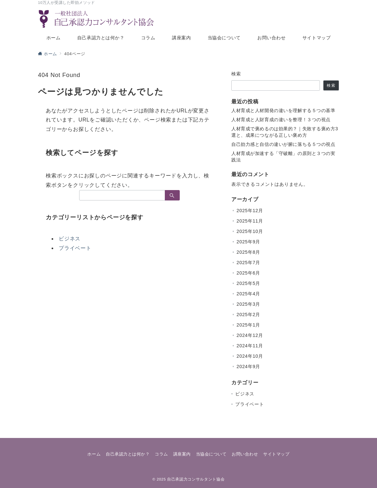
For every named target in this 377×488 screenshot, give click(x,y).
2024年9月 (248, 366)
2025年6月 (248, 273)
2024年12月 (250, 335)
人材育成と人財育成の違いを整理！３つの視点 (281, 119)
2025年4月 (248, 293)
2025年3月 (248, 304)
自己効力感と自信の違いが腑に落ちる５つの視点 (283, 144)
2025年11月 (250, 221)
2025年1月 (248, 324)
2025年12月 (250, 210)
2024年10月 (250, 356)
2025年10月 (250, 231)
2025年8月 (248, 252)
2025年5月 (248, 283)
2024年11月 (250, 345)
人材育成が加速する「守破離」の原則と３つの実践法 (283, 156)
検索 (236, 73)
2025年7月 (248, 262)
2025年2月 (248, 314)
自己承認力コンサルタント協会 (196, 479)
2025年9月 (248, 241)
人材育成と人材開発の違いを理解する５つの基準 (283, 110)
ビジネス (69, 238)
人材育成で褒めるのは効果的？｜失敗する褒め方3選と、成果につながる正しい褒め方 (284, 132)
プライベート (75, 248)
